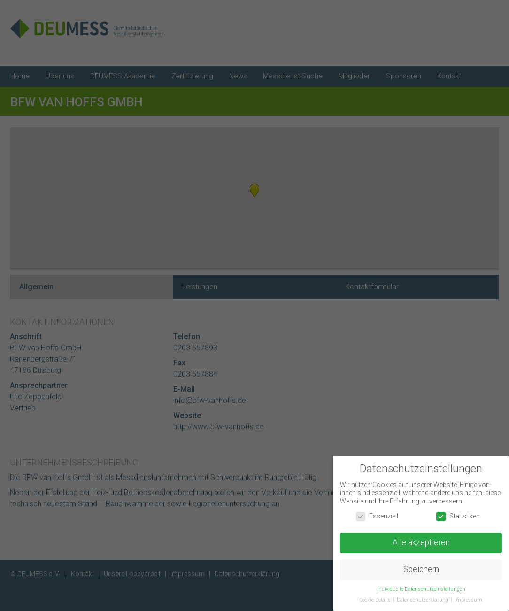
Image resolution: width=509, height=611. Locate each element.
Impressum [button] (468, 600)
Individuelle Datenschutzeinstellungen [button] (421, 589)
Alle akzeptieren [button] (421, 542)
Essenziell (377, 516)
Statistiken (458, 516)
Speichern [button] (421, 569)
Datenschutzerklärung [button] (423, 600)
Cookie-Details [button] (376, 600)
